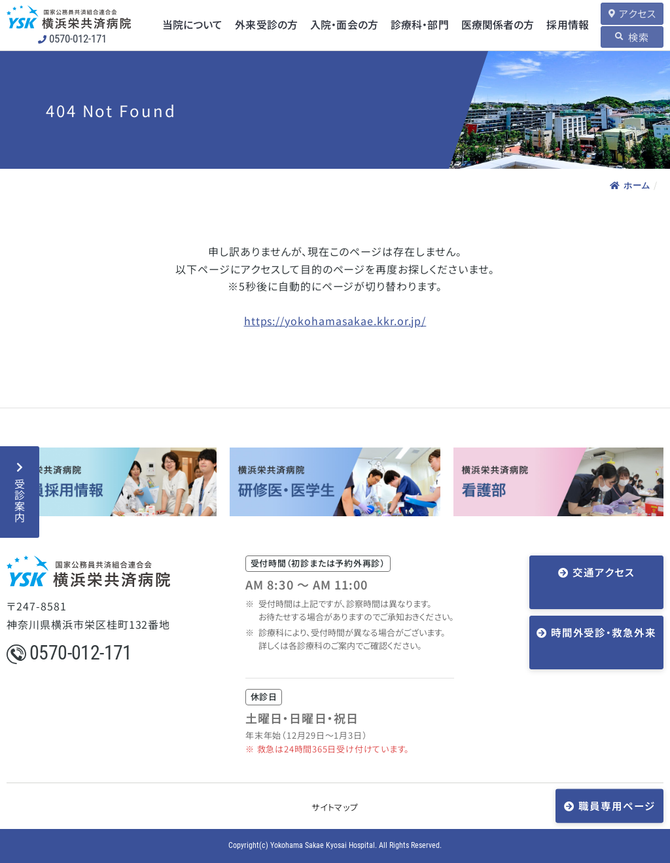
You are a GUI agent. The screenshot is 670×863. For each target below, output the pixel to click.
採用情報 (562, 24)
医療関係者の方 (493, 24)
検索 (636, 36)
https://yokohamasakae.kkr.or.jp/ (335, 320)
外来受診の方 (266, 24)
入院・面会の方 (342, 24)
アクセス (635, 13)
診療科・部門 (417, 24)
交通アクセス (604, 572)
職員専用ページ (617, 805)
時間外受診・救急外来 (603, 614)
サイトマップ (335, 807)
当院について (193, 24)
